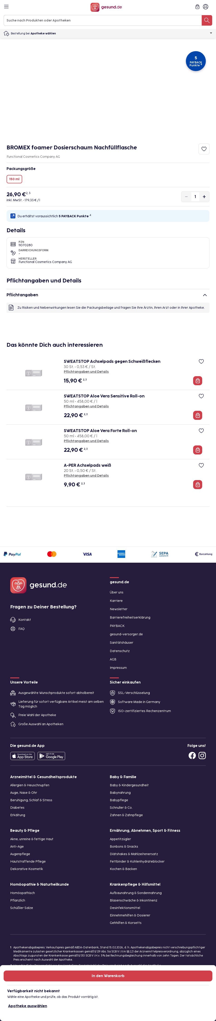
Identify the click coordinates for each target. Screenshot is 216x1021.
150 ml (14, 179)
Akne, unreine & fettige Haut (31, 839)
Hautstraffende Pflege (28, 861)
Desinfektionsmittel (125, 908)
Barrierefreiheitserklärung (130, 617)
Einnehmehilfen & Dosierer (130, 915)
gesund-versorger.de (126, 634)
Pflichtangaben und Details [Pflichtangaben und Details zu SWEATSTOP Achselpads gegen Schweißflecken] (86, 372)
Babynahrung (120, 793)
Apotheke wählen (121, 33)
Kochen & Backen (123, 869)
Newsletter (118, 609)
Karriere (116, 601)
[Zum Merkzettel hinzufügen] (204, 148)
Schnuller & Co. (121, 808)
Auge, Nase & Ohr (23, 793)
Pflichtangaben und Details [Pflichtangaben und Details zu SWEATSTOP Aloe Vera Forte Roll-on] (86, 441)
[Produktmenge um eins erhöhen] (204, 196)
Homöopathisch (22, 893)
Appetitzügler (120, 839)
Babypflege (119, 800)
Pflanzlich (17, 900)
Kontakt (24, 620)
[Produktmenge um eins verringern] (186, 196)
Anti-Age (17, 847)
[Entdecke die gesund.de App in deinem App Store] (22, 756)
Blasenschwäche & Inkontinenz (133, 900)
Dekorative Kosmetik (26, 869)
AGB (113, 659)
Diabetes (17, 808)
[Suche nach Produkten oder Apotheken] (207, 20)
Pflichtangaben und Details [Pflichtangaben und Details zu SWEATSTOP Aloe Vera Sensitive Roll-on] (86, 406)
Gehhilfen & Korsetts (126, 923)
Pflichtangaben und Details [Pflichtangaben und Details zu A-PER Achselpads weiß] (86, 476)
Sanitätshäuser (121, 643)
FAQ (21, 629)
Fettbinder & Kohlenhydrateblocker (137, 861)
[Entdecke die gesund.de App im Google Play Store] (51, 756)
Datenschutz (120, 651)
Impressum (118, 668)
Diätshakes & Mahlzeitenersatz (134, 854)
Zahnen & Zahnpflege (126, 815)
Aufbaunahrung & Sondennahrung (136, 893)
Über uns (116, 592)
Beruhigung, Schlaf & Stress (31, 800)
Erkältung (17, 815)
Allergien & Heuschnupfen (29, 785)
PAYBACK (117, 626)
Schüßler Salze (21, 908)
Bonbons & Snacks (124, 847)
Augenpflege (20, 854)
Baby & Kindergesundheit (129, 785)
